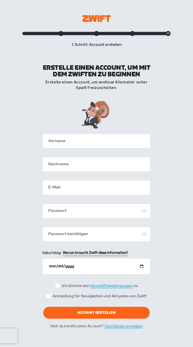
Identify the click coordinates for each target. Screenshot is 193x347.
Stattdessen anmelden (124, 326)
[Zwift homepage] (96, 18)
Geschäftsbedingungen (111, 285)
